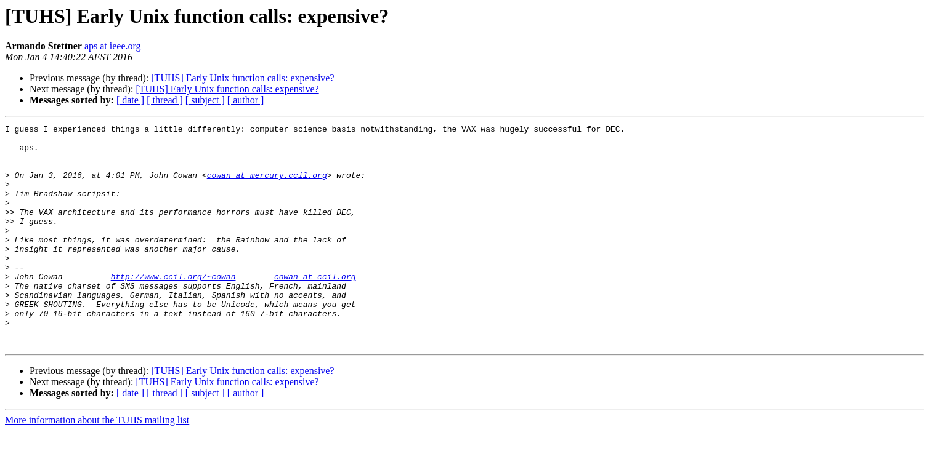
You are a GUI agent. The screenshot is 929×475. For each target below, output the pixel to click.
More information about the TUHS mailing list (97, 464)
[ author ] (245, 100)
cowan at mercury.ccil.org (267, 185)
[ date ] (130, 100)
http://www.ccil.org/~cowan (173, 307)
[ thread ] (165, 100)
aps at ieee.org (112, 46)
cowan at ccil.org (315, 307)
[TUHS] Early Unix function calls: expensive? (242, 78)
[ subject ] (205, 100)
